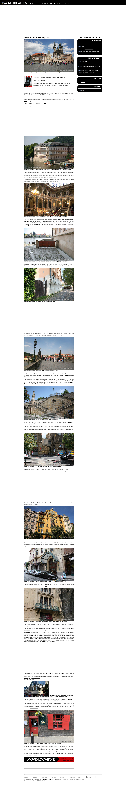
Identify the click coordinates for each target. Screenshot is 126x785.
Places (44, 777)
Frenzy (53, 641)
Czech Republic (52, 77)
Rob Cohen (66, 382)
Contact (89, 777)
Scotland (59, 77)
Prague (46, 77)
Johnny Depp (27, 225)
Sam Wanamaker (34, 708)
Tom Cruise (70, 422)
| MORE (58, 3)
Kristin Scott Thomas (40, 335)
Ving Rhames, (67, 83)
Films (29, 34)
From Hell (69, 224)
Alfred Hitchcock (44, 641)
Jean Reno (62, 673)
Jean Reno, (60, 83)
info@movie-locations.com (47, 779)
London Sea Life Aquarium (36, 635)
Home (25, 34)
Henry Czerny (70, 426)
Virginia (63, 77)
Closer (57, 635)
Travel (62, 777)
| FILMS (38, 3)
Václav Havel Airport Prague (88, 66)
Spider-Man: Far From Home (40, 383)
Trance (63, 640)
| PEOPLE (52, 3)
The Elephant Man (36, 678)
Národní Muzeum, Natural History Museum (89, 70)
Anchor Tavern (52, 703)
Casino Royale (39, 224)
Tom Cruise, (40, 83)
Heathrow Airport (86, 43)
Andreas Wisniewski (63, 85)
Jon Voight (65, 375)
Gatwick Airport (93, 43)
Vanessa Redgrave (50, 502)
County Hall (27, 632)
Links (79, 777)
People (53, 777)
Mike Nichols (52, 635)
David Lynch (27, 678)
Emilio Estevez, (47, 85)
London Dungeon (66, 635)
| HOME (31, 3)
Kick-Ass (43, 640)
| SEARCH (66, 3)
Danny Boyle (58, 640)
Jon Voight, (45, 83)
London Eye (48, 637)
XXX (71, 382)
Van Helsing (27, 383)
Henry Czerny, (54, 85)
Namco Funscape (28, 637)
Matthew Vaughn (33, 640)
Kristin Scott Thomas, (38, 85)
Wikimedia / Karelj (64, 216)
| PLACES (45, 3)
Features (72, 777)
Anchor (58, 753)
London (42, 77)
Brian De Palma (43, 80)
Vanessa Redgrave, (53, 83)
